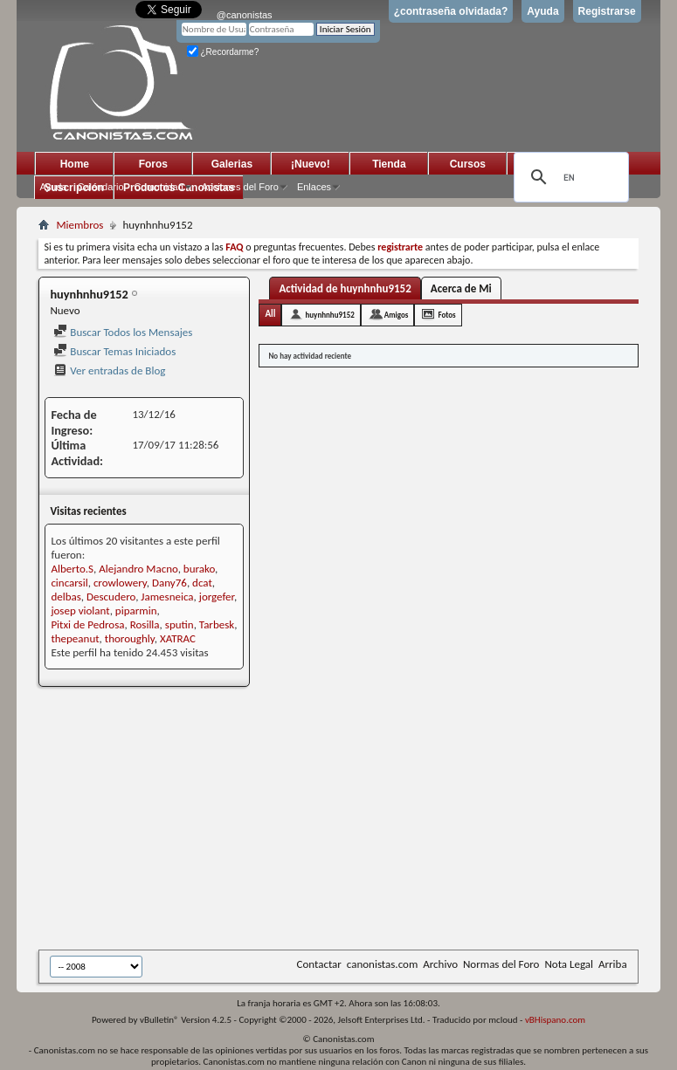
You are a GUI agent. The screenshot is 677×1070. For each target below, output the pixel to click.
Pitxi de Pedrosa (87, 624)
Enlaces (314, 187)
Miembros (79, 224)
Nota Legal (568, 964)
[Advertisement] (357, 819)
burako (199, 568)
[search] (568, 177)
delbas (65, 596)
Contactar (318, 964)
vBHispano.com (555, 1019)
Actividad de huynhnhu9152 (345, 288)
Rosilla (145, 624)
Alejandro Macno (138, 568)
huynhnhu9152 (329, 314)
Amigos (396, 314)
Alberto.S (72, 568)
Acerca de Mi (461, 288)
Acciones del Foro (240, 187)
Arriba (612, 964)
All (270, 313)
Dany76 (169, 582)
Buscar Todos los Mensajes (122, 332)
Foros (153, 164)
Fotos (446, 314)
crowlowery (120, 582)
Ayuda (542, 11)
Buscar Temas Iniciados (114, 351)
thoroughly (130, 638)
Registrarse (607, 11)
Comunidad (159, 187)
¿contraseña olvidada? (451, 11)
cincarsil (69, 582)
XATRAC (178, 638)
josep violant (80, 610)
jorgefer (216, 596)
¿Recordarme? (223, 52)
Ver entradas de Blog (109, 370)
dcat (202, 582)
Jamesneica (167, 596)
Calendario (100, 187)
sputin (179, 624)
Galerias (231, 164)
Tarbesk (216, 624)
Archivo (440, 964)
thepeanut (75, 638)
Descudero (110, 596)
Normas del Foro (501, 964)
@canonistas (245, 15)
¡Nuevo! (310, 164)
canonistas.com (382, 964)
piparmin (136, 610)
